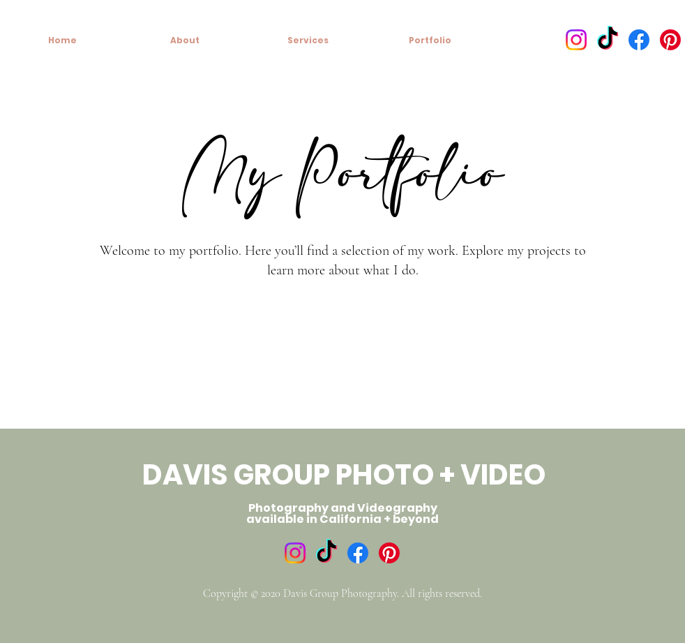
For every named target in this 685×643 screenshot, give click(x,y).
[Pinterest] (670, 40)
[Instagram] (576, 40)
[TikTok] (608, 40)
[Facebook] (639, 40)
